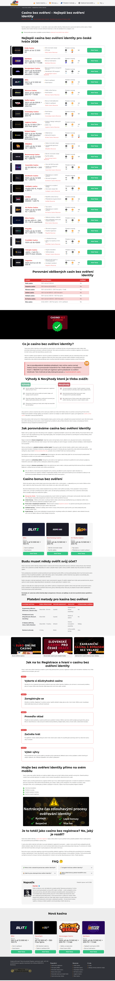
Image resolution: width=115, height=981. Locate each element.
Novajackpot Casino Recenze (50, 74)
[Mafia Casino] (17, 103)
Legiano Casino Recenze (52, 127)
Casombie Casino (78, 967)
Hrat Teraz (94, 50)
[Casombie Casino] (18, 167)
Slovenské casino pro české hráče (55, 656)
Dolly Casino (77, 965)
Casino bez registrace (15, 7)
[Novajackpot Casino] (17, 71)
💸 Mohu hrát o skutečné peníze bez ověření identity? (39, 867)
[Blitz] (17, 82)
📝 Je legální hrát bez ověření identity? (71, 867)
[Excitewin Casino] (18, 177)
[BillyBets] (18, 146)
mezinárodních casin (73, 372)
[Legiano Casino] (17, 124)
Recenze (75, 963)
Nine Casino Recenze (51, 223)
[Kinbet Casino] (17, 135)
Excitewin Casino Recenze (53, 180)
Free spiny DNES (55, 967)
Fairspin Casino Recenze (53, 254)
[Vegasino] (18, 262)
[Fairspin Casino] (18, 252)
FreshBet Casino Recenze (52, 244)
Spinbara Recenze (50, 63)
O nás (89, 963)
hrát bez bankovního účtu (41, 451)
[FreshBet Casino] (18, 241)
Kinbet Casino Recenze (52, 137)
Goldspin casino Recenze (52, 191)
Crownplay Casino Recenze (53, 116)
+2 (78, 73)
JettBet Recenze (50, 201)
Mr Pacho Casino (78, 972)
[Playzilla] (18, 230)
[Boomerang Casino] (17, 156)
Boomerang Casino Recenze (50, 159)
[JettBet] (18, 199)
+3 (78, 62)
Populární (53, 963)
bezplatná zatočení (64, 503)
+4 (78, 169)
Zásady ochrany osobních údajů (97, 967)
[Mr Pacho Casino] (18, 209)
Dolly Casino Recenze (51, 52)
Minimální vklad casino (57, 969)
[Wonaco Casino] (17, 92)
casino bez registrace (41, 838)
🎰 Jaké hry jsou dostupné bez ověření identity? (37, 873)
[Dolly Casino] (17, 50)
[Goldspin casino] (18, 188)
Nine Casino (77, 976)
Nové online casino (56, 972)
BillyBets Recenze (50, 149)
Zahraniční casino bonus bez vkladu (87, 656)
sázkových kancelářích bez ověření (59, 32)
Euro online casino (18, 656)
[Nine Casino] (18, 220)
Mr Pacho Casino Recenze (53, 212)
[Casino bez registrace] (14, 3)
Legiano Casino (78, 974)
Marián (35, 886)
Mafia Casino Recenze (51, 105)
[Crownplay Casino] (17, 113)
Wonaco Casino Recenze (52, 95)
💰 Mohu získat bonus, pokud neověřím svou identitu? (73, 873)
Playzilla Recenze (50, 233)
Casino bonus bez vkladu (57, 976)
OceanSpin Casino (78, 969)
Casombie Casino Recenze (53, 170)
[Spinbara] (17, 60)
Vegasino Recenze (50, 265)
